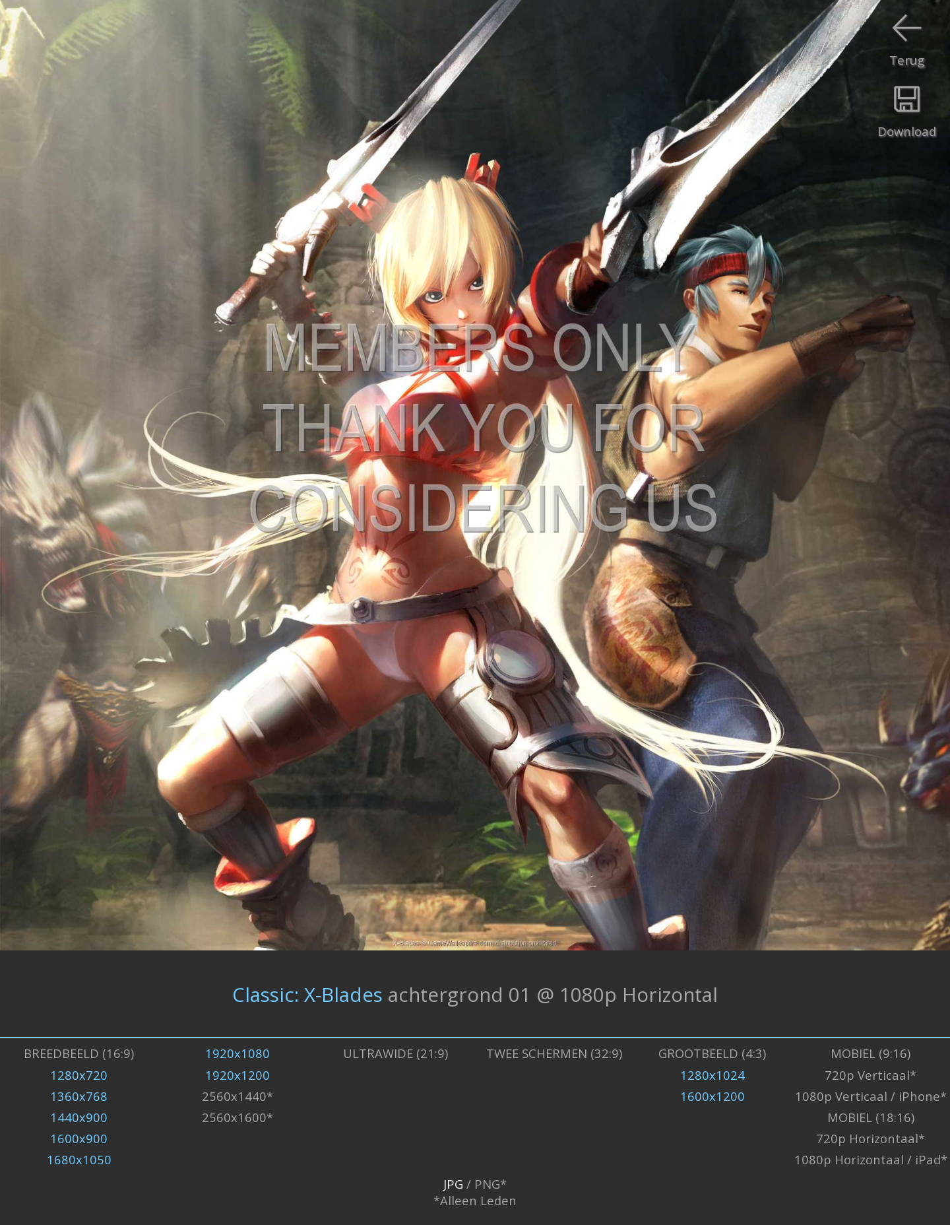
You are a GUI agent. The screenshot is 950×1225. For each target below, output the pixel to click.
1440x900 (79, 1117)
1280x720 (79, 1075)
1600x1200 (712, 1096)
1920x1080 (237, 1053)
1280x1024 (712, 1075)
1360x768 (79, 1096)
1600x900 (79, 1138)
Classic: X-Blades (307, 993)
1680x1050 (79, 1159)
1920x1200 (237, 1075)
